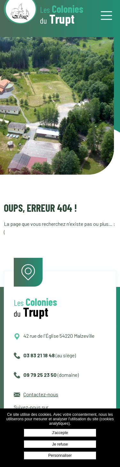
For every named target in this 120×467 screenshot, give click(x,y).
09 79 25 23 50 (35, 375)
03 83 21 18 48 (34, 355)
